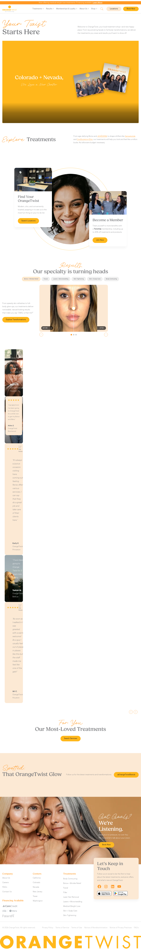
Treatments (38, 9)
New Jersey (37, 892)
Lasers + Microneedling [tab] (60, 279)
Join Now (100, 240)
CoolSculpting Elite (85, 139)
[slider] (73, 308)
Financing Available (13, 900)
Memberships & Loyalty (66, 9)
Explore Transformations (16, 320)
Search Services (70, 738)
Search (102, 8)
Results (50, 9)
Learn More (97, 3)
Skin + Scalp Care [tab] (94, 279)
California (37, 878)
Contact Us (7, 892)
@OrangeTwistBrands (126, 775)
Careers (5, 883)
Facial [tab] (46, 279)
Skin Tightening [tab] (79, 279)
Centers (37, 873)
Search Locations (28, 221)
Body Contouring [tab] (111, 279)
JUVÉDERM (102, 136)
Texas (35, 896)
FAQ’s (4, 887)
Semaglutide (130, 136)
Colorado (36, 883)
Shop (94, 9)
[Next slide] (106, 334)
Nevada (36, 887)
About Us (84, 9)
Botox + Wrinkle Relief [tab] (31, 279)
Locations (114, 9)
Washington (38, 901)
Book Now (131, 9)
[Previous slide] (41, 334)
